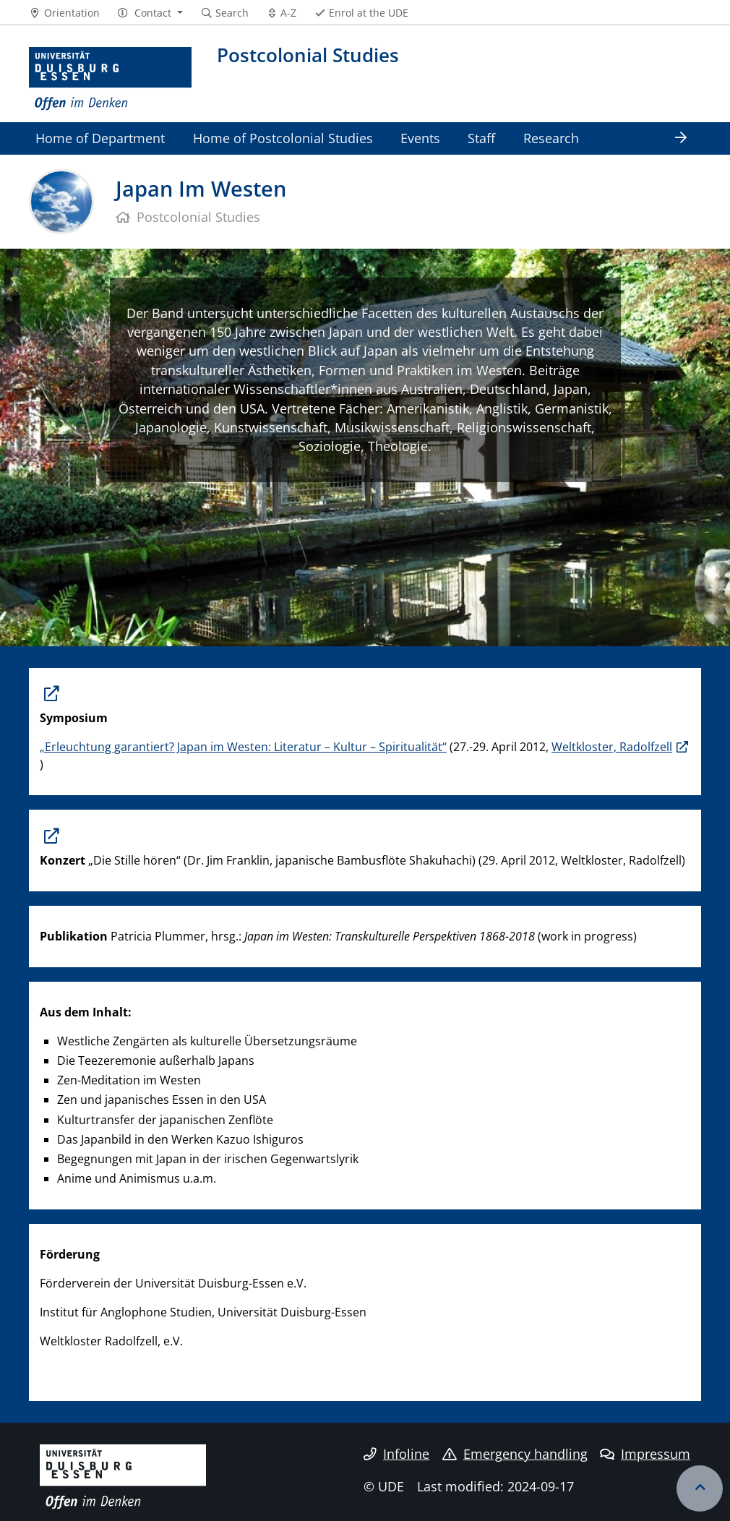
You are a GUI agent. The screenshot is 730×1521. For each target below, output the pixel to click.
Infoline (396, 1453)
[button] (150, 13)
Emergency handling (515, 1453)
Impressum (645, 1453)
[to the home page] (110, 79)
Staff (481, 138)
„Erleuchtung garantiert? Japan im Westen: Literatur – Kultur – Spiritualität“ (243, 747)
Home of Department (100, 138)
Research (551, 138)
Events (420, 138)
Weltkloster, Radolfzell (611, 747)
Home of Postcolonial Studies (283, 138)
